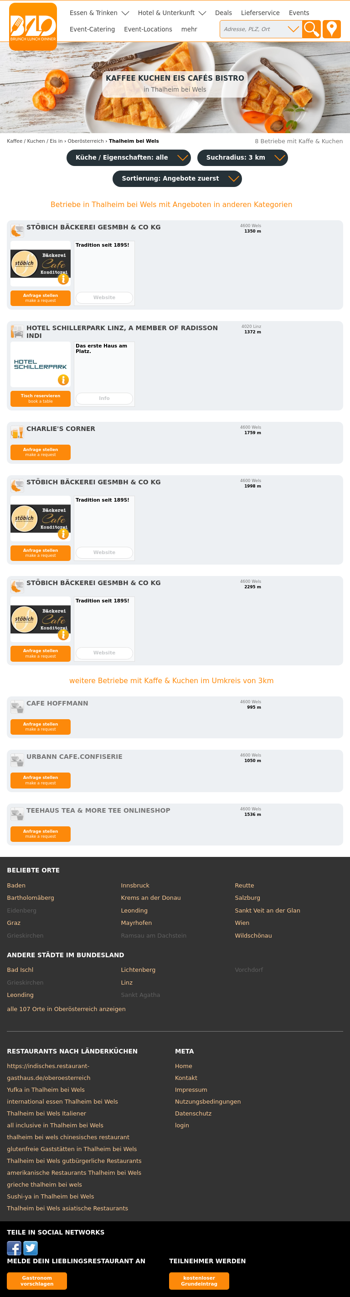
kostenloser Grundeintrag (199, 1281)
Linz (126, 982)
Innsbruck (135, 885)
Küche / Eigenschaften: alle (122, 157)
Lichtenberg (138, 969)
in (34, 141)
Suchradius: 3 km (235, 157)
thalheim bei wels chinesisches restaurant (68, 1137)
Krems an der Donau (150, 897)
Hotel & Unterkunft (166, 13)
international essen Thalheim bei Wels (62, 1101)
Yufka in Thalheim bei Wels (46, 1089)
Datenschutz (193, 1113)
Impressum (191, 1089)
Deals (223, 13)
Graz (14, 922)
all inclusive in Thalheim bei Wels (55, 1125)
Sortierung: (170, 178)
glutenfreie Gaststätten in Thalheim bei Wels (72, 1149)
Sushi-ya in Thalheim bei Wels (50, 1196)
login (182, 1125)
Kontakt (186, 1077)
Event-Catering (92, 29)
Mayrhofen (136, 922)
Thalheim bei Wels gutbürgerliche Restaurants (74, 1160)
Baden (16, 885)
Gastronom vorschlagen (37, 1281)
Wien (242, 922)
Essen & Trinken (94, 13)
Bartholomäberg (30, 897)
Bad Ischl (20, 969)
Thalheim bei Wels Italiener (46, 1113)
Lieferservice (260, 13)
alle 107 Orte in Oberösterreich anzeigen (66, 1009)
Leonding (134, 910)
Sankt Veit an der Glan (267, 910)
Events (299, 13)
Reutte (244, 885)
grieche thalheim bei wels (44, 1184)
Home (183, 1066)
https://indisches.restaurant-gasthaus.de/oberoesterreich (48, 1072)
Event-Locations (148, 29)
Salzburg (248, 897)
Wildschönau (253, 935)
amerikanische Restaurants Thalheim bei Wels (74, 1172)
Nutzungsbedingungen (208, 1101)
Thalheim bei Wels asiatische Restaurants (67, 1208)
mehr (189, 29)
